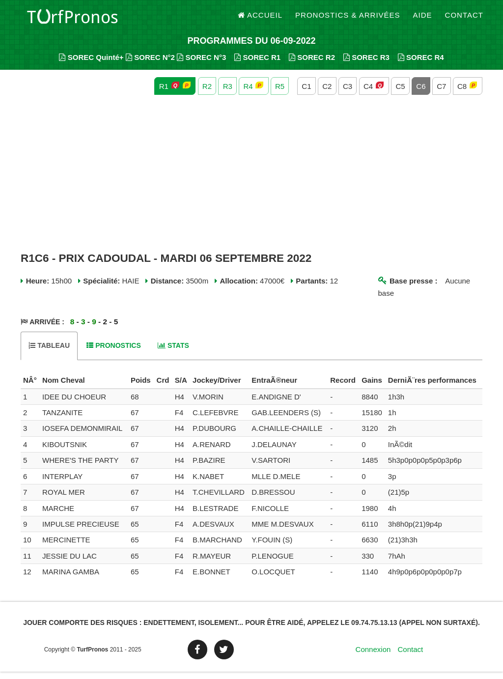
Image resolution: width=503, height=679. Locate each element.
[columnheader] (30, 388)
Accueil (260, 19)
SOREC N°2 (150, 64)
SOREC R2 (312, 64)
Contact (464, 19)
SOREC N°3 (201, 64)
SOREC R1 (257, 64)
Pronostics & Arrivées (347, 19)
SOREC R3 (366, 64)
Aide (422, 19)
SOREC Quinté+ (91, 64)
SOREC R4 (421, 64)
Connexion (373, 656)
